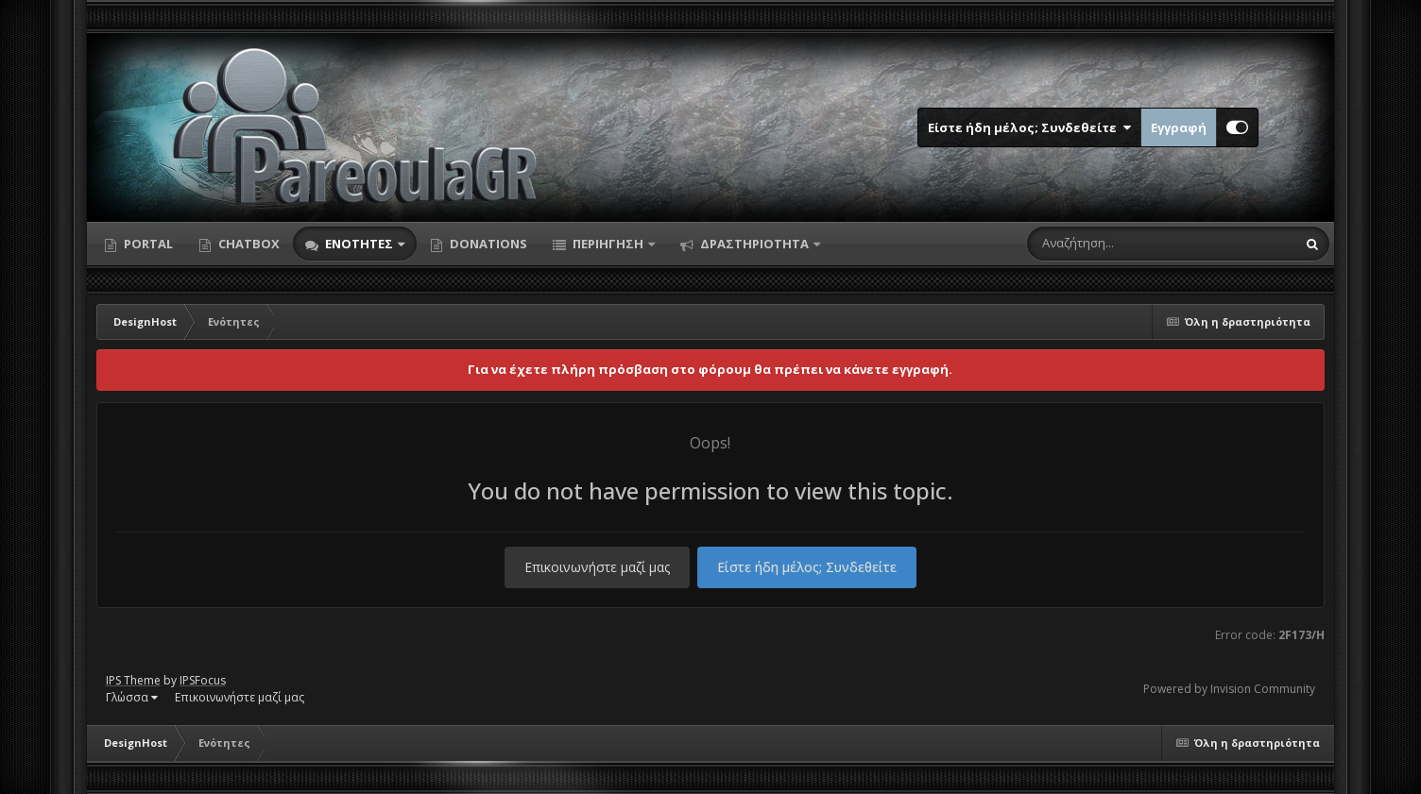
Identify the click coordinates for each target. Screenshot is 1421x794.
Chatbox (247, 243)
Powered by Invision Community (1229, 689)
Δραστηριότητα (754, 243)
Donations (487, 243)
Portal (147, 243)
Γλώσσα (132, 697)
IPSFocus (203, 680)
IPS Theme (133, 680)
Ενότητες (359, 243)
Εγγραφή (1179, 127)
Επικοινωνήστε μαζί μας (597, 567)
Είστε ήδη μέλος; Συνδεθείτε (1029, 127)
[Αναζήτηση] (1121, 244)
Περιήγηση (608, 243)
